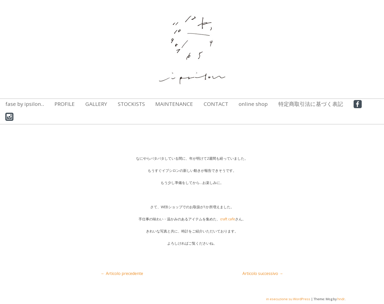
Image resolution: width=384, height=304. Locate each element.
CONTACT (216, 103)
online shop (253, 103)
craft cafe (227, 219)
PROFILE (64, 103)
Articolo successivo (262, 273)
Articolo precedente (122, 273)
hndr (341, 299)
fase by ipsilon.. (24, 103)
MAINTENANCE (174, 103)
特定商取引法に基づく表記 (310, 103)
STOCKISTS (131, 103)
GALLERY (96, 103)
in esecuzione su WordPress (288, 299)
